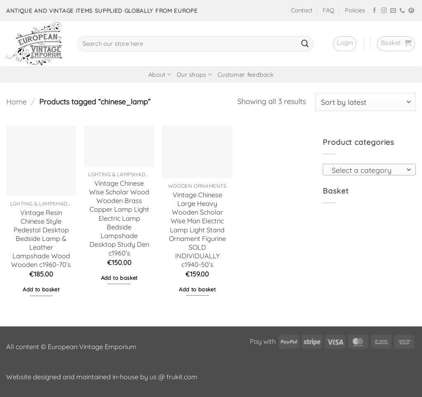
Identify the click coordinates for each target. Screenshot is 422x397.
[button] (344, 43)
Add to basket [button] (41, 289)
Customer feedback (246, 74)
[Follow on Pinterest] (411, 11)
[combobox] (369, 169)
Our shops (194, 74)
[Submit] (305, 44)
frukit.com (181, 377)
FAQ (328, 10)
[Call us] (402, 11)
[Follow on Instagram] (384, 11)
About (159, 74)
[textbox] (366, 170)
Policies (355, 10)
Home (16, 101)
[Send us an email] (393, 11)
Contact (301, 10)
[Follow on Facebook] (374, 11)
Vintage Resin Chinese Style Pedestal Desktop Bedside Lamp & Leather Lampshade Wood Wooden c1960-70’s (41, 238)
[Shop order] (365, 102)
